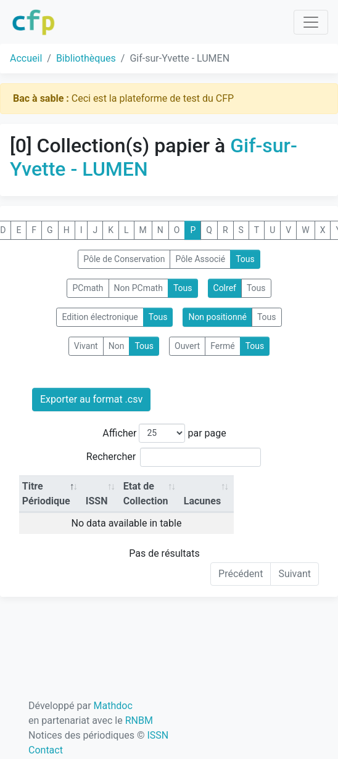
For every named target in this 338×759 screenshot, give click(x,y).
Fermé (222, 346)
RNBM (139, 720)
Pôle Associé (200, 259)
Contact (45, 750)
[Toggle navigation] (311, 22)
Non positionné (217, 317)
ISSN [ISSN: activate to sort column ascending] (97, 501)
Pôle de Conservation (124, 259)
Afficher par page (164, 433)
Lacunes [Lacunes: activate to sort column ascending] (202, 501)
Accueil (26, 58)
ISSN (157, 735)
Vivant (86, 346)
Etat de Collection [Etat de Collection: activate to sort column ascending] (145, 493)
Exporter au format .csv (91, 399)
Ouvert (187, 346)
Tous (245, 259)
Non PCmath (138, 288)
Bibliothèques (86, 58)
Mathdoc (113, 706)
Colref (224, 288)
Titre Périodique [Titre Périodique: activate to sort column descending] (46, 493)
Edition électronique (100, 317)
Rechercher (173, 457)
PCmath (87, 288)
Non (117, 346)
